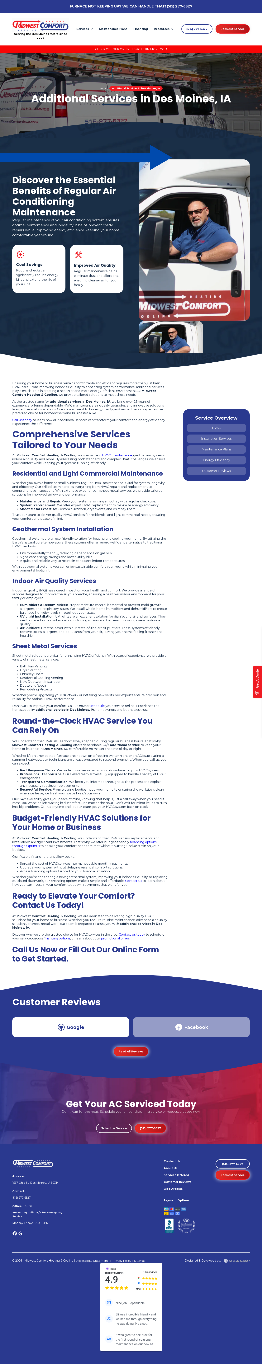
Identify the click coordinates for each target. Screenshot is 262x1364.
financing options (57, 938)
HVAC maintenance (117, 455)
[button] (84, 29)
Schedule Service (114, 1128)
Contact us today (132, 934)
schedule (97, 706)
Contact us (133, 881)
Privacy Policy (121, 1261)
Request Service (233, 29)
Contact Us (172, 1161)
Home (103, 88)
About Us (170, 1168)
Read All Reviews (131, 1051)
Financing (140, 29)
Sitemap (139, 1261)
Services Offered (176, 1175)
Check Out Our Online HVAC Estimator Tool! (131, 49)
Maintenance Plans (113, 29)
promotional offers (115, 938)
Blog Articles (173, 1189)
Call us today (22, 420)
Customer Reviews (177, 1182)
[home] (40, 25)
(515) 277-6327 (179, 6)
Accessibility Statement (93, 1261)
